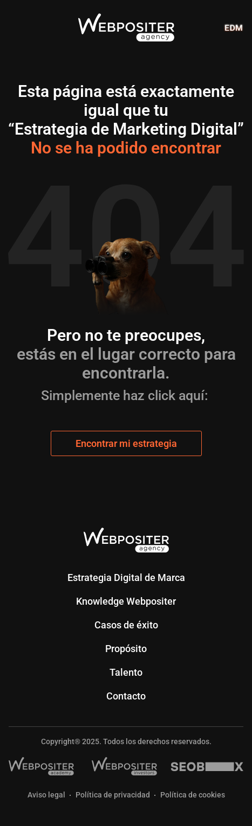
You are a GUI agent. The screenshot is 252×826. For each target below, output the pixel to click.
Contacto (126, 696)
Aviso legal (46, 795)
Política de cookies (192, 795)
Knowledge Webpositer (126, 601)
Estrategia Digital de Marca (126, 577)
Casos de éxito (126, 625)
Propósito (126, 648)
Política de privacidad (113, 795)
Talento (126, 672)
